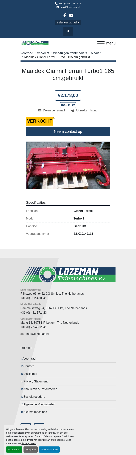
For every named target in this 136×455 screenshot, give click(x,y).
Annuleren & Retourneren (40, 389)
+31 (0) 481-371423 (34, 312)
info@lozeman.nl (70, 7)
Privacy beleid (28, 443)
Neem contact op (68, 131)
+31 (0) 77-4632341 (34, 327)
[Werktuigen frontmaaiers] (70, 53)
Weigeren (31, 449)
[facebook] (65, 15)
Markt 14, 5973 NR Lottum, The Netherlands (50, 322)
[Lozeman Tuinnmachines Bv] (68, 274)
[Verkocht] (43, 53)
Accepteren (14, 449)
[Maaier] (95, 53)
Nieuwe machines (35, 412)
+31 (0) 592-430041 (34, 298)
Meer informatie (49, 449)
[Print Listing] (84, 110)
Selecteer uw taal (67, 22)
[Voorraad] (27, 53)
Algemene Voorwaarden (39, 404)
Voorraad (30, 358)
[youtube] (71, 15)
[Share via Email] (53, 110)
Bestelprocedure (34, 396)
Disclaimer (30, 373)
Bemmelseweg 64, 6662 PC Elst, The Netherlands (54, 308)
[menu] (101, 43)
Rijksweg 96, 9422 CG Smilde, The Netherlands (52, 293)
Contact (29, 366)
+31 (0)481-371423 (70, 3)
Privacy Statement (36, 381)
